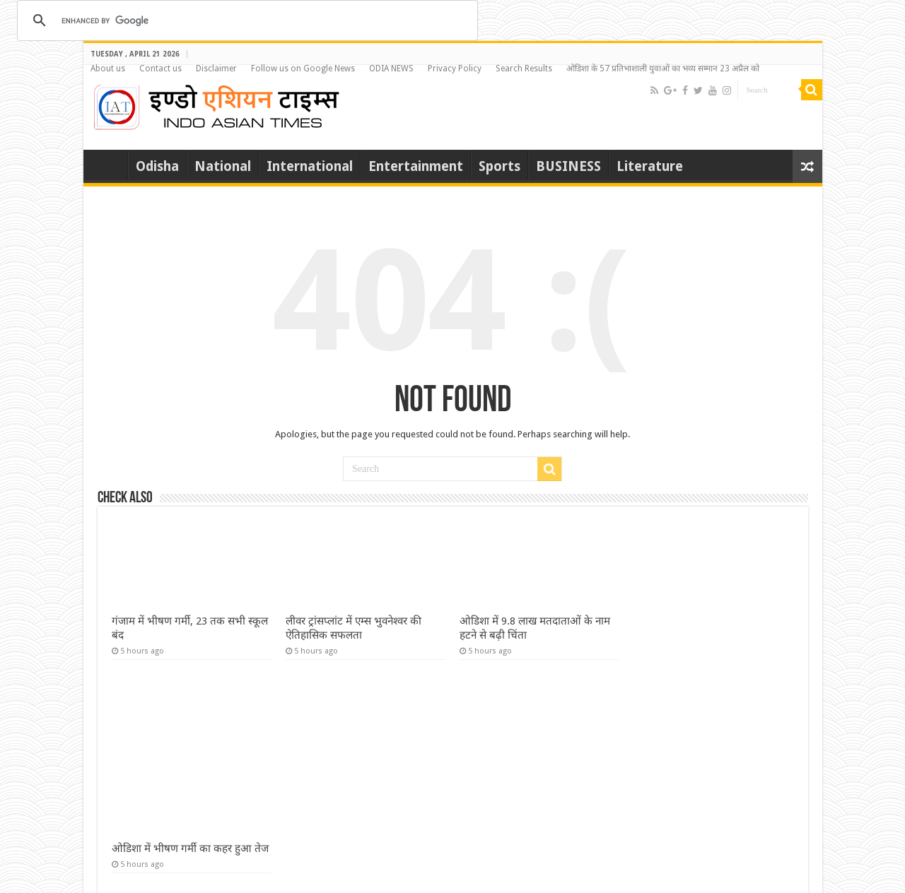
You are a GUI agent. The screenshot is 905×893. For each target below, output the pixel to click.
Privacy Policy (454, 68)
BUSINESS (568, 166)
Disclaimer (216, 68)
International (310, 166)
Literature (650, 166)
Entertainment (415, 166)
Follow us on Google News (303, 68)
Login (784, 869)
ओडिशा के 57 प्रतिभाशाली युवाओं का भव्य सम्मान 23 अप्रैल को (662, 68)
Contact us (160, 68)
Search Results (524, 68)
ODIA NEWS (391, 68)
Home (108, 164)
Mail (811, 869)
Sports (499, 166)
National (222, 166)
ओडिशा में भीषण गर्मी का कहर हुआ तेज (190, 700)
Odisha (157, 166)
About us (107, 68)
